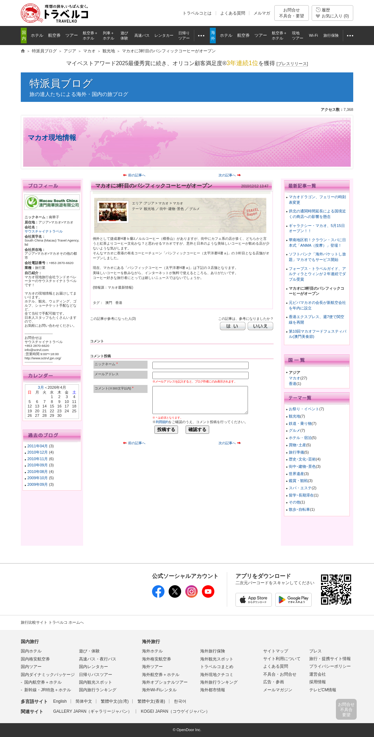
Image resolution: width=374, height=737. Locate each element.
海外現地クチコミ (216, 674)
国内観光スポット (95, 682)
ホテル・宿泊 (300, 438)
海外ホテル (152, 651)
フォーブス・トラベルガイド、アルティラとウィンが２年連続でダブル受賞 (317, 273)
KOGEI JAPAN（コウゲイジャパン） (175, 711)
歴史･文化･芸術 (302, 459)
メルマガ (261, 13)
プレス (315, 651)
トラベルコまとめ (216, 666)
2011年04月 (37, 446)
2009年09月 (37, 484)
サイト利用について (282, 658)
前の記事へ (136, 175)
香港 (292, 383)
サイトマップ (275, 651)
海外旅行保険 (212, 651)
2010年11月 (37, 459)
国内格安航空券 (35, 659)
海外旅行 (151, 641)
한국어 (180, 701)
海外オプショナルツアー (165, 682)
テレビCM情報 (323, 689)
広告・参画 (273, 681)
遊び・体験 (89, 651)
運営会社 (317, 674)
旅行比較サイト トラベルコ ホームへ (52, 622)
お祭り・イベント (304, 409)
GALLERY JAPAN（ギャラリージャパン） (92, 711)
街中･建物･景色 (302, 466)
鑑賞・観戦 (298, 481)
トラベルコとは (197, 13)
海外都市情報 (212, 689)
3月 (41, 387)
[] (292, 64)
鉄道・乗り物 (300, 423)
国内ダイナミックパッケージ (48, 674)
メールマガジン (277, 689)
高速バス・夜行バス (97, 659)
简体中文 (83, 701)
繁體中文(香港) (151, 701)
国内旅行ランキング (97, 689)
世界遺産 (296, 474)
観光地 (294, 416)
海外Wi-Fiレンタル (159, 689)
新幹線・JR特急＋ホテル (47, 689)
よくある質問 (232, 13)
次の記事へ (227, 175)
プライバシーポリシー (330, 666)
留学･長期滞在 (301, 495)
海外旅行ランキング (219, 682)
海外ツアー (152, 666)
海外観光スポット (216, 659)
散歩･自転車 (299, 509)
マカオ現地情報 (52, 137)
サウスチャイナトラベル (44, 231)
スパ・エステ (300, 488)
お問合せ (291, 13)
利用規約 (162, 422)
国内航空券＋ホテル (43, 682)
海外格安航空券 (156, 659)
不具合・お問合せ (279, 674)
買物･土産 (297, 445)
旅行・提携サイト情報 (330, 658)
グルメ (294, 430)
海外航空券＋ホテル (160, 674)
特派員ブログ (61, 83)
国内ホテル (31, 651)
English (59, 701)
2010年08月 (37, 472)
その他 (294, 502)
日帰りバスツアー (95, 674)
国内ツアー (31, 666)
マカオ (294, 378)
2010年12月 (37, 452)
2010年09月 (37, 465)
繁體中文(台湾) (114, 701)
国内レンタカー (93, 666)
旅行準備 (296, 452)
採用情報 (317, 681)
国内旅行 (30, 641)
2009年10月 (37, 478)
